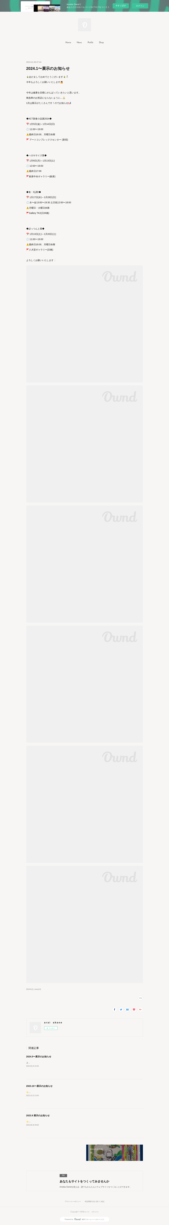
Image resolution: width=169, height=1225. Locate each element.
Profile (90, 42)
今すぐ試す (121, 5)
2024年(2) (30, 989)
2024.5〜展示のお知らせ (38, 1056)
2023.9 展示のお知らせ (38, 1115)
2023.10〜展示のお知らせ (39, 1086)
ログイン (140, 6)
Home (68, 42)
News (79, 42)
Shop (101, 42)
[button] (68, 43)
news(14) (37, 989)
